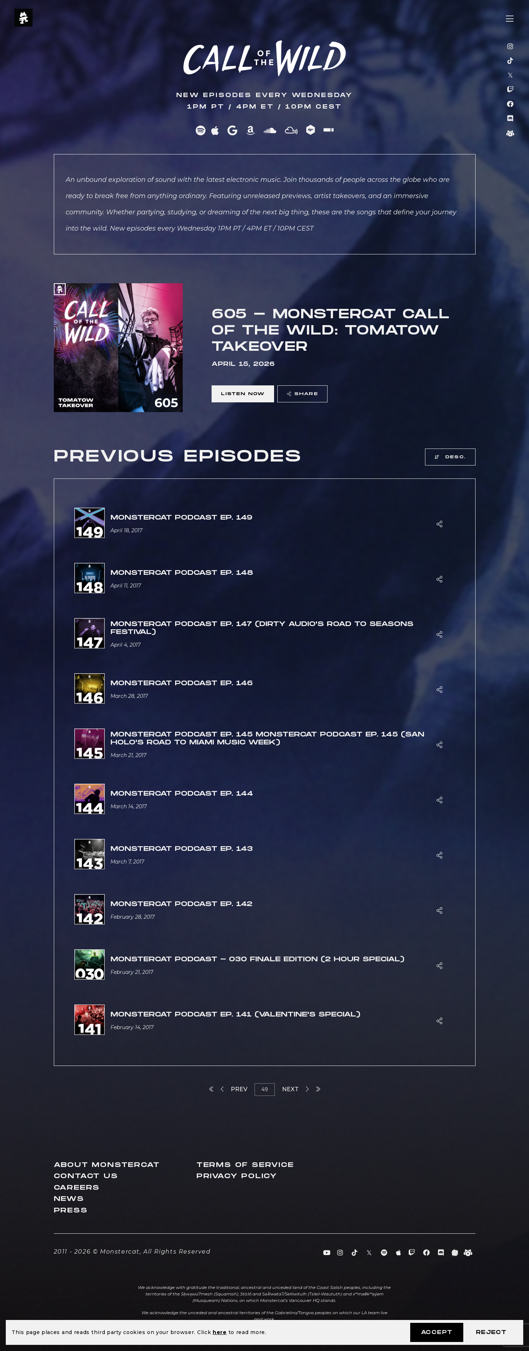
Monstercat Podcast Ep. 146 (181, 683)
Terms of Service (245, 1165)
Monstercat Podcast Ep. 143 (181, 849)
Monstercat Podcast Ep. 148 (181, 573)
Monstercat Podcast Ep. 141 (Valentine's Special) (235, 1014)
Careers (77, 1188)
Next (295, 1089)
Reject (491, 1332)
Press (71, 1210)
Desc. (450, 457)
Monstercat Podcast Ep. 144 (181, 793)
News (69, 1199)
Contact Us (86, 1176)
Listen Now (242, 394)
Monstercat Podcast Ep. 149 (181, 517)
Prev (234, 1089)
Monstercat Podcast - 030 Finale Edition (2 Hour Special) (257, 959)
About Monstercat (107, 1165)
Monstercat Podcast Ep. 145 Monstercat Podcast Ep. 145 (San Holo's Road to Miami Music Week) (267, 738)
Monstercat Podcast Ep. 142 (181, 904)
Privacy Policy (236, 1176)
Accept (436, 1332)
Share (302, 394)
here (220, 1332)
